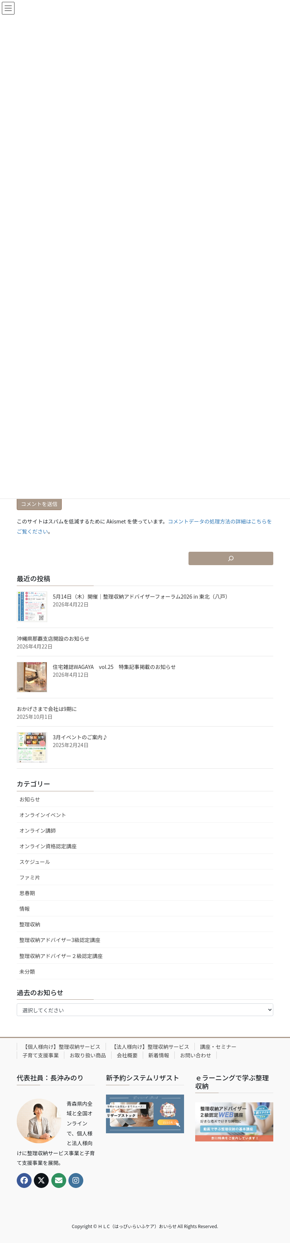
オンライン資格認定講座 (48, 846)
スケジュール (34, 861)
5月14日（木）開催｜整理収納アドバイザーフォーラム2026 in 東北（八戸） (142, 596)
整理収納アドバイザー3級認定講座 (59, 940)
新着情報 (158, 1055)
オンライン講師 (37, 830)
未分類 (27, 971)
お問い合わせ (195, 1055)
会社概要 (127, 1055)
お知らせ (29, 799)
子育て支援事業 (40, 1055)
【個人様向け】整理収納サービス (61, 1046)
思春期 (27, 893)
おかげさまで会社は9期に (47, 708)
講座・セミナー (218, 1046)
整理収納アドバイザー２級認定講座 (61, 956)
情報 (24, 908)
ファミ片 (29, 877)
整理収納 (29, 924)
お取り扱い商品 (88, 1055)
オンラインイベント (42, 814)
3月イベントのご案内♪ (80, 737)
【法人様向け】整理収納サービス (150, 1046)
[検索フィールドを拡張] (230, 558)
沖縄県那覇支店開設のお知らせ (53, 638)
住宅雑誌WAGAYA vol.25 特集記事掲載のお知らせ (114, 666)
